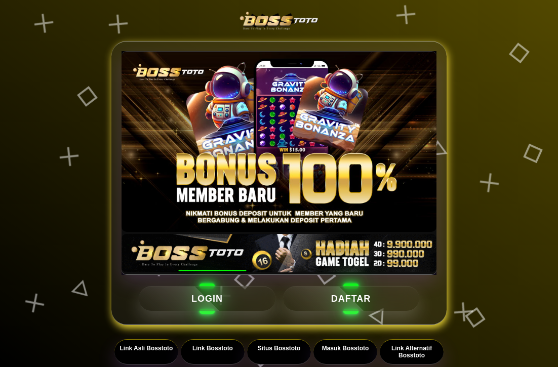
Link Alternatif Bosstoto (411, 352)
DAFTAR (351, 299)
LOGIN (207, 299)
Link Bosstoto (212, 348)
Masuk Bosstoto (345, 348)
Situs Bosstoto (279, 348)
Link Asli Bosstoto (146, 348)
